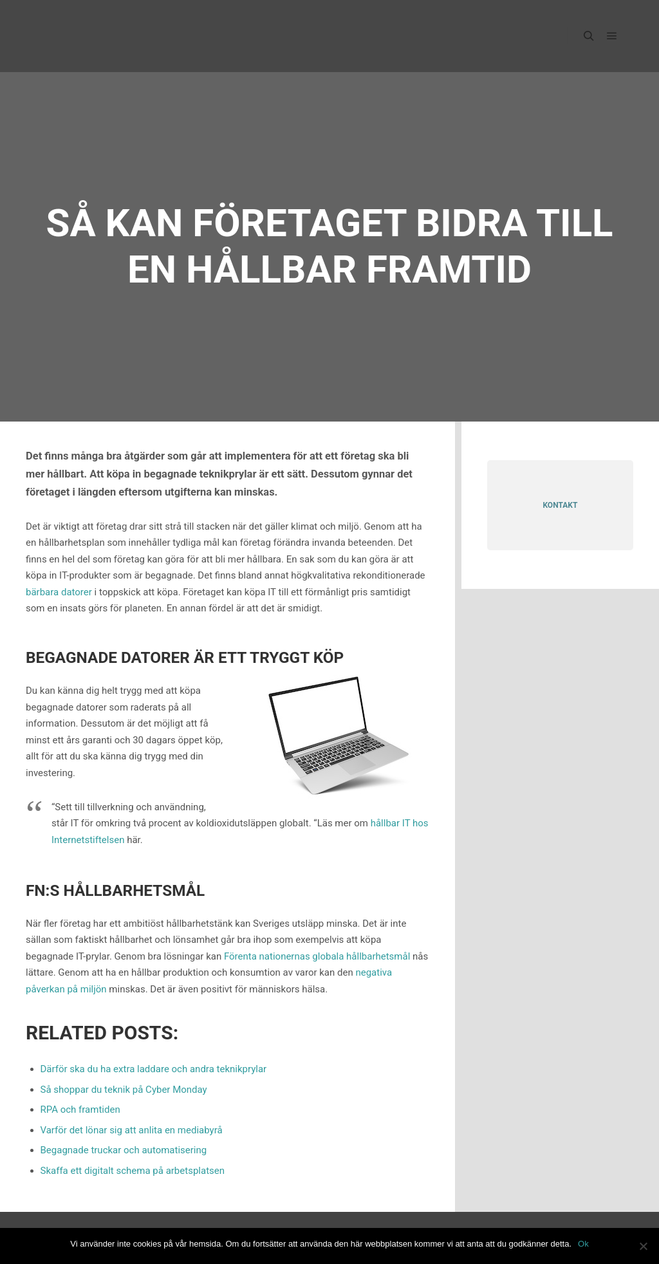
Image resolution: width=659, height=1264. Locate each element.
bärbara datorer (59, 592)
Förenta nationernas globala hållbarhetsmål (317, 956)
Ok (583, 1244)
